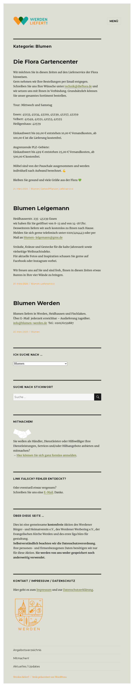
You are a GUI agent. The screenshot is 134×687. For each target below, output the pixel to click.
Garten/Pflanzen (49, 188)
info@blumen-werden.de (30, 323)
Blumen (35, 188)
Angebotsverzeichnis (27, 650)
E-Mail (48, 492)
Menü (114, 21)
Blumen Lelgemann (41, 208)
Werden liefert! (21, 677)
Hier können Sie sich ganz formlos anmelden (46, 455)
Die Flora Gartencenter (45, 61)
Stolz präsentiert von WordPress (49, 677)
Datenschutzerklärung (78, 589)
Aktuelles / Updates (26, 666)
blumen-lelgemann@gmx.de (43, 237)
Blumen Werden (36, 303)
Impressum (44, 589)
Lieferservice (66, 188)
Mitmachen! (21, 658)
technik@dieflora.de (78, 86)
